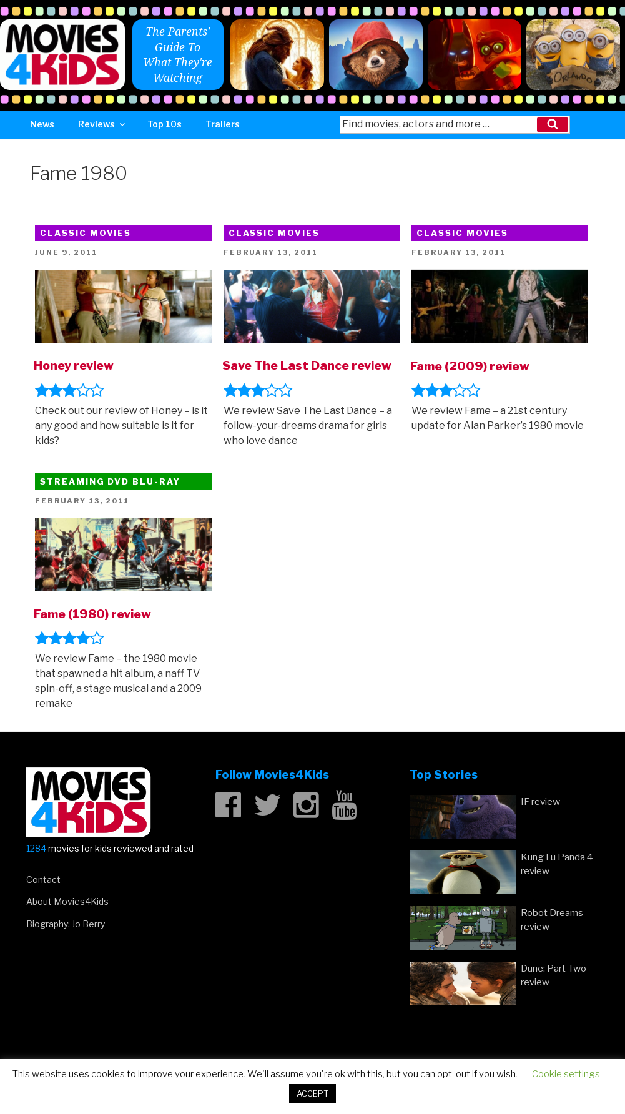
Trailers (222, 124)
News (42, 124)
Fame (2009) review (469, 365)
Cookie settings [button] (566, 1074)
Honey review (74, 365)
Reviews (102, 124)
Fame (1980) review (92, 613)
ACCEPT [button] (312, 1093)
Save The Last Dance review (306, 365)
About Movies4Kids (67, 901)
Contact (43, 879)
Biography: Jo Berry (65, 924)
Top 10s (164, 124)
